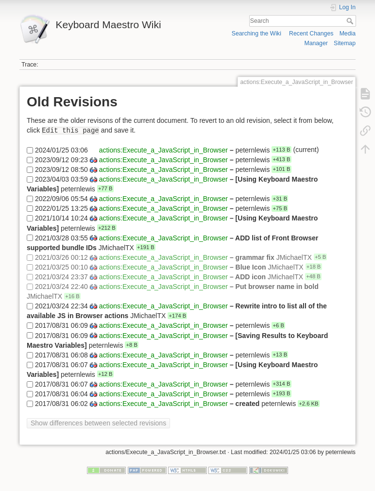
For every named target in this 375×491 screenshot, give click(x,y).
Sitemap (345, 43)
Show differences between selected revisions (98, 423)
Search (351, 20)
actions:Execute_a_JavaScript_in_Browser (163, 149)
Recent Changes (311, 33)
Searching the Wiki (256, 33)
